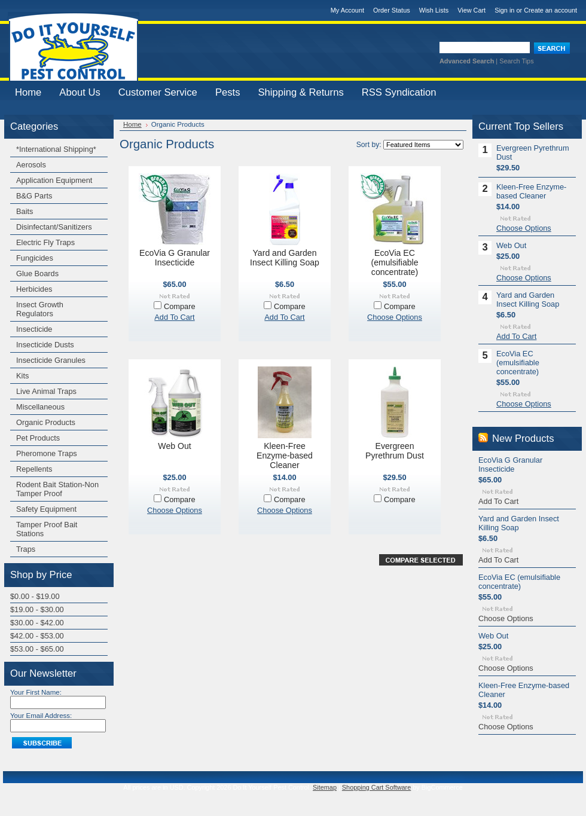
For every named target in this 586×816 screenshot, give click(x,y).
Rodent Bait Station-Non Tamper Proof (57, 489)
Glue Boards (37, 273)
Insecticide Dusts (45, 344)
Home (132, 124)
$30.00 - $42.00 (37, 622)
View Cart (471, 10)
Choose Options (394, 317)
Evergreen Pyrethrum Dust (394, 450)
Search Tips (516, 61)
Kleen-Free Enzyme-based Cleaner (285, 455)
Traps (25, 549)
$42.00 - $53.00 (37, 635)
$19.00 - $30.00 (37, 609)
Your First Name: (36, 692)
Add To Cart (174, 317)
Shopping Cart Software (376, 787)
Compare (180, 306)
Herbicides (34, 289)
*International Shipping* (56, 149)
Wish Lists (434, 10)
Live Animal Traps (46, 391)
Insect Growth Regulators (39, 309)
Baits (24, 211)
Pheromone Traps (46, 453)
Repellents (34, 468)
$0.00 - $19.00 (35, 596)
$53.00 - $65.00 (37, 648)
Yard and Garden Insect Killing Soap (284, 257)
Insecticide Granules (51, 360)
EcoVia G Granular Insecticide (174, 257)
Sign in (504, 10)
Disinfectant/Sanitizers (54, 226)
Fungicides (34, 257)
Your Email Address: (41, 715)
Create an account (550, 10)
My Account (347, 10)
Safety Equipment (46, 509)
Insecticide (34, 329)
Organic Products (45, 422)
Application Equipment (54, 180)
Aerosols (31, 164)
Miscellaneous (40, 406)
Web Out (174, 446)
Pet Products (38, 437)
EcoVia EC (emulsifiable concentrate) (394, 262)
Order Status (391, 10)
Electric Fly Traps (45, 242)
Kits (22, 375)
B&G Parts (34, 195)
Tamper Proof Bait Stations (46, 529)
